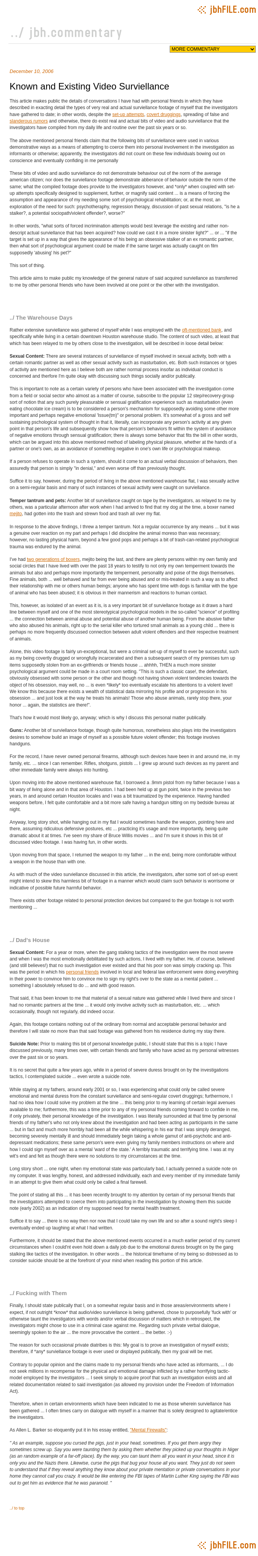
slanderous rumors (29, 121)
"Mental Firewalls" (148, 1430)
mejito (16, 513)
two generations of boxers (53, 559)
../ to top (17, 1508)
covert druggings (164, 114)
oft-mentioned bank (202, 330)
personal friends (82, 972)
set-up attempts (128, 114)
